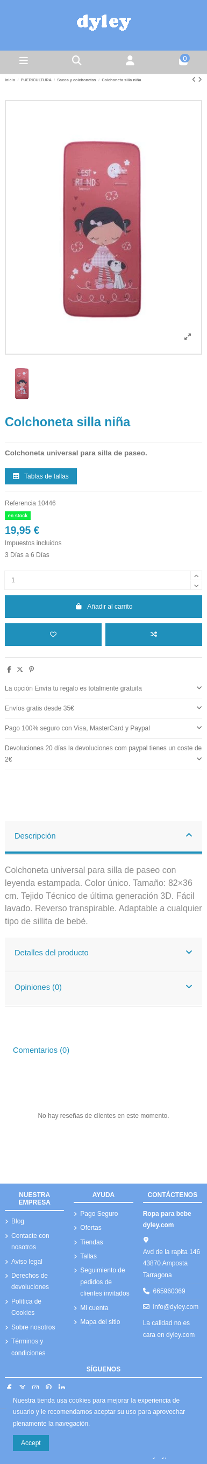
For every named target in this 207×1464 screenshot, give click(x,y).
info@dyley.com (176, 1307)
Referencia (20, 503)
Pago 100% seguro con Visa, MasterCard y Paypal (103, 728)
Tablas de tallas (41, 476)
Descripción (103, 835)
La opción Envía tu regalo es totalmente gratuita (103, 688)
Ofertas (90, 1227)
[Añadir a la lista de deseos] (53, 634)
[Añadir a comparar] (153, 634)
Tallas (88, 1256)
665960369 (169, 1291)
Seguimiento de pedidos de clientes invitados (104, 1281)
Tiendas (91, 1242)
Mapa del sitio (100, 1322)
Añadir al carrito (104, 606)
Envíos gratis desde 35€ (103, 708)
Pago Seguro (99, 1213)
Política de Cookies (26, 1307)
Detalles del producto (103, 952)
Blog (17, 1221)
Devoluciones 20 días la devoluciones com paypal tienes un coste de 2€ (103, 754)
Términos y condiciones (28, 1347)
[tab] (103, 689)
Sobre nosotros (33, 1327)
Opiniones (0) (103, 986)
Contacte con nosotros (30, 1241)
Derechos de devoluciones (30, 1281)
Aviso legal (26, 1261)
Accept (31, 1443)
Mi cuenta (94, 1308)
